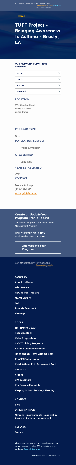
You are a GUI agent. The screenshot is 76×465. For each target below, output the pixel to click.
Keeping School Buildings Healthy (34, 390)
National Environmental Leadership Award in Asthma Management (36, 416)
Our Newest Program (25, 222)
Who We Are (22, 287)
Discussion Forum (25, 409)
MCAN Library (23, 297)
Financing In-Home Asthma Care (34, 353)
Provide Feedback (25, 308)
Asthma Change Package (30, 348)
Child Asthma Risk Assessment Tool (35, 364)
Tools (19, 79)
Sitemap (20, 313)
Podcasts (20, 369)
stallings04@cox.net (26, 193)
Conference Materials (27, 385)
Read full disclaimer (32, 449)
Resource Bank (23, 332)
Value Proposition (25, 338)
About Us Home (24, 282)
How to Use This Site (27, 292)
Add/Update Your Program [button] (34, 247)
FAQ (17, 303)
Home (20, 16)
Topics (18, 432)
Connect (21, 85)
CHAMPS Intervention (27, 359)
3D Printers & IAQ (25, 327)
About (20, 73)
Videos (19, 374)
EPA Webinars (23, 379)
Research (21, 91)
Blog (17, 404)
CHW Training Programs (29, 343)
